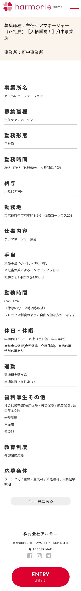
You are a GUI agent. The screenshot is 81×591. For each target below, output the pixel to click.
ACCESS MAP (42, 549)
